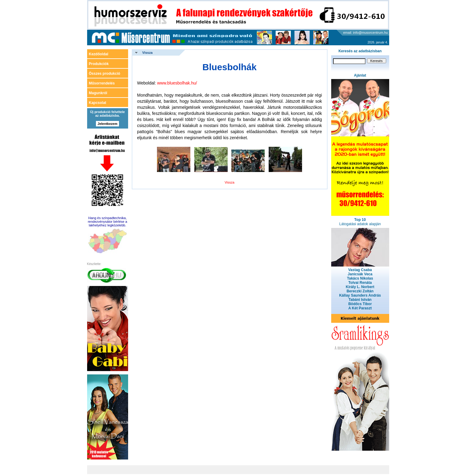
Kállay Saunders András (360, 295)
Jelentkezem (107, 124)
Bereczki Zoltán (360, 291)
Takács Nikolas (360, 278)
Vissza (147, 52)
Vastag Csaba (360, 270)
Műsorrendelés (102, 83)
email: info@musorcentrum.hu (365, 32)
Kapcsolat (97, 103)
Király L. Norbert (360, 287)
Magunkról (98, 93)
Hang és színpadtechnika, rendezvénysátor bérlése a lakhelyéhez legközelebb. (107, 221)
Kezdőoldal (98, 54)
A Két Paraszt (360, 308)
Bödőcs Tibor (360, 304)
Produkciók (99, 64)
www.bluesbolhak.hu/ (177, 83)
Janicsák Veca (360, 274)
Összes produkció (104, 73)
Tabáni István (360, 300)
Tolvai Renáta (360, 283)
